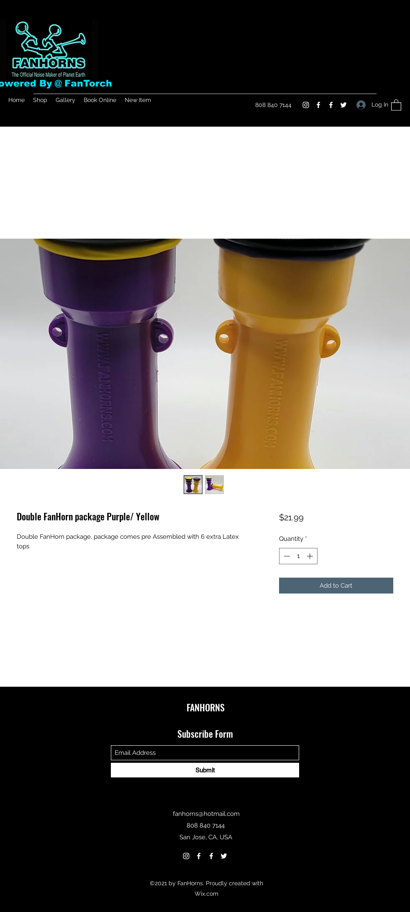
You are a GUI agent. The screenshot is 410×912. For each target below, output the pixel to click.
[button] (396, 105)
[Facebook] (318, 105)
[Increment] (310, 556)
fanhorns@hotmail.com (206, 814)
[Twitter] (343, 105)
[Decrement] (286, 556)
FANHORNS (206, 707)
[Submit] (205, 770)
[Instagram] (306, 105)
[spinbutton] (298, 556)
